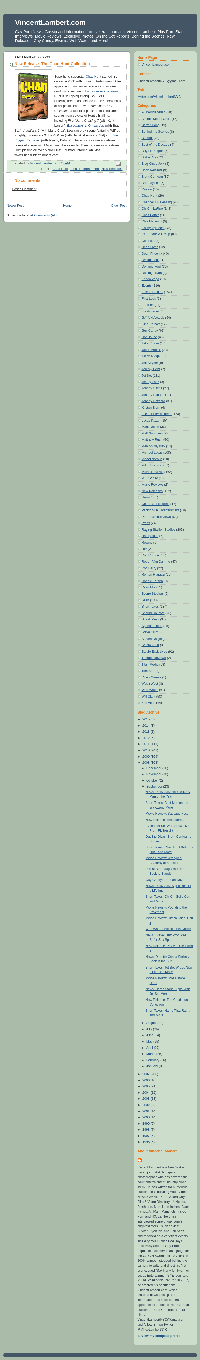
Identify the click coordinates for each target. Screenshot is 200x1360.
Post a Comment (24, 189)
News (146, 497)
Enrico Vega (150, 279)
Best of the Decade (155, 144)
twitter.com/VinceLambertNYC (159, 97)
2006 (146, 1080)
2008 (146, 762)
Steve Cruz (150, 632)
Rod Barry (149, 568)
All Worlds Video (153, 112)
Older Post (119, 206)
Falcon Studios (152, 292)
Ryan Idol (149, 587)
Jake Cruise (150, 343)
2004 (146, 1093)
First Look (149, 298)
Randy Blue (150, 536)
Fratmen (148, 305)
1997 (146, 1136)
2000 (146, 1117)
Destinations (151, 260)
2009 (146, 756)
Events (147, 286)
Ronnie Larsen (152, 581)
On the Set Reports (156, 504)
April (150, 1048)
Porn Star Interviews (156, 517)
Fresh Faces (151, 311)
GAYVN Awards (153, 318)
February (153, 1060)
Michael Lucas (152, 452)
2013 (146, 732)
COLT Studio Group (156, 234)
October (152, 780)
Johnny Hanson (153, 395)
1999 (146, 1123)
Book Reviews (152, 170)
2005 (146, 1086)
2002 (146, 1105)
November (154, 774)
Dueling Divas (152, 273)
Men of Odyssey (153, 446)
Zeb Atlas (148, 703)
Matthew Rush (152, 440)
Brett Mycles (151, 183)
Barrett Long (151, 125)
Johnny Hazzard (153, 401)
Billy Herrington (153, 151)
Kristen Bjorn (151, 408)
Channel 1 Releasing (157, 202)
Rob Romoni (151, 555)
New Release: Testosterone (165, 820)
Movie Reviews (153, 472)
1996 (146, 1142)
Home (67, 206)
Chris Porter (150, 215)
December (154, 768)
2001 (146, 1111)
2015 (146, 719)
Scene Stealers (153, 594)
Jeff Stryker (150, 363)
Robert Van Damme (156, 562)
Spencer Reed (152, 626)
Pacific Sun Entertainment (160, 510)
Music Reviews (152, 484)
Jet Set (147, 376)
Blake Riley (150, 157)
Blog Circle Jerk (153, 164)
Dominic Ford (151, 266)
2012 (146, 738)
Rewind (147, 542)
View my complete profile (160, 1336)
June (150, 1035)
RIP (144, 549)
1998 (146, 1129)
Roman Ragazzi (153, 574)
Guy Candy (150, 330)
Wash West (150, 684)
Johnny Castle (152, 388)
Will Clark (149, 696)
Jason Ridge (151, 356)
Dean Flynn (150, 247)
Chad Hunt (93, 76)
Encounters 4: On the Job (85, 126)
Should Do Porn (153, 613)
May (149, 1041)
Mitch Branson (152, 465)
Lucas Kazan (151, 420)
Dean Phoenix (152, 254)
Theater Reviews (154, 658)
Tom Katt (148, 671)
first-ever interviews (104, 91)
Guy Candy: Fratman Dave (165, 880)
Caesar (147, 189)
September (154, 786)
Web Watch (150, 690)
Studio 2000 (150, 645)
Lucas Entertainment (85, 169)
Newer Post (15, 206)
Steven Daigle (152, 639)
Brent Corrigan (152, 176)
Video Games (151, 677)
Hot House (149, 337)
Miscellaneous (152, 459)
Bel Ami (147, 138)
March (151, 1054)
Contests (148, 241)
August (151, 1023)
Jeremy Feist (151, 369)
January (152, 1066)
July (149, 1029)
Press (146, 523)
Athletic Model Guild (156, 119)
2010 (146, 750)
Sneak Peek (150, 619)
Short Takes (150, 606)
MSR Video (150, 478)
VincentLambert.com (50, 22)
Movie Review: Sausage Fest (167, 813)
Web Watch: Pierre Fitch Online (168, 929)
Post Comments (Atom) (44, 215)
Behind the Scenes (155, 132)
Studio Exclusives (154, 652)
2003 (146, 1099)
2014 (146, 725)
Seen (145, 600)
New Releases (111, 169)
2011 (146, 744)
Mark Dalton (150, 427)
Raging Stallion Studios (158, 530)
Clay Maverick (152, 221)
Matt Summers (152, 433)
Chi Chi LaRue (152, 208)
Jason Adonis (151, 350)
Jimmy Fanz (150, 382)
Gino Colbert (151, 324)
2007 (146, 1074)
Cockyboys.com (153, 228)
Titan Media (150, 664)
